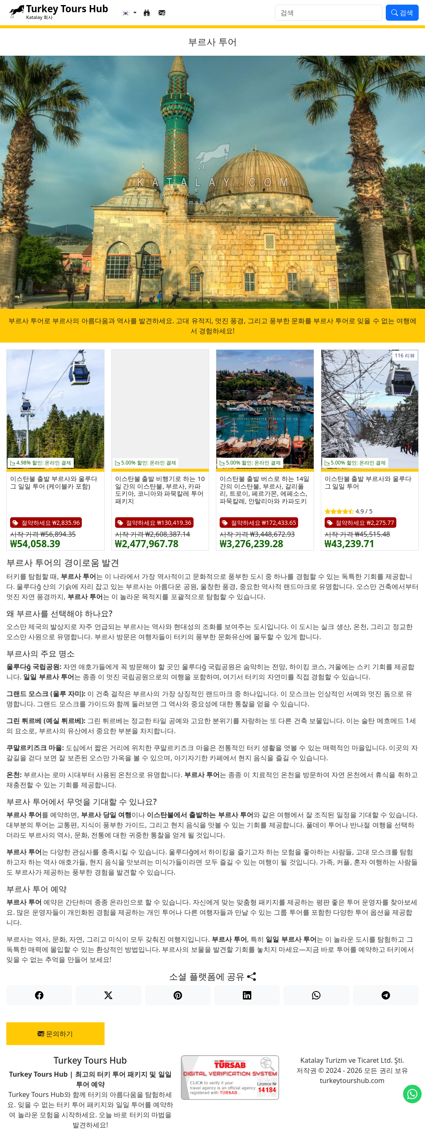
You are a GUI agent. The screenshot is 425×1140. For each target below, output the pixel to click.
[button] (129, 12)
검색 (402, 12)
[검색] (328, 13)
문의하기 (55, 1033)
